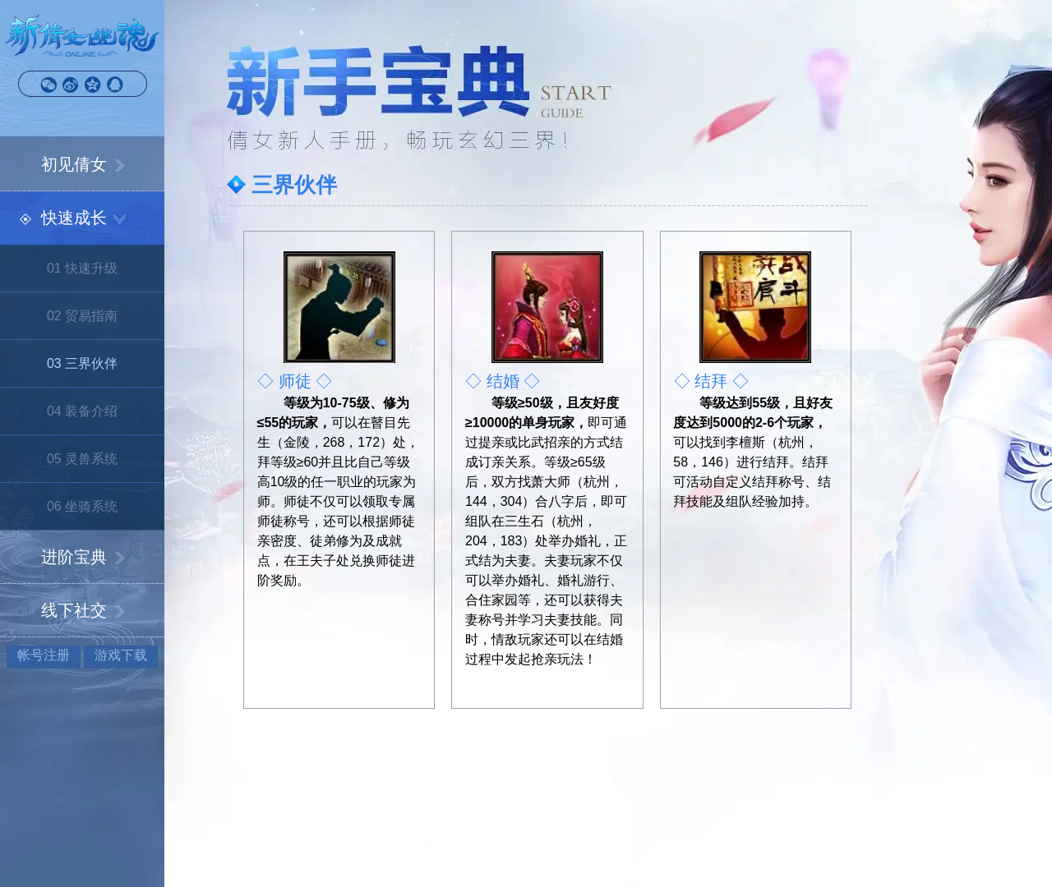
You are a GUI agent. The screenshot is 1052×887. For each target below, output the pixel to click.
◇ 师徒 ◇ (294, 381)
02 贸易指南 (82, 316)
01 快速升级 (82, 268)
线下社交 (74, 610)
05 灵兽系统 (82, 459)
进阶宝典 (74, 557)
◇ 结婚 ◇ (502, 381)
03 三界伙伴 (82, 363)
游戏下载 (121, 655)
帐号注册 (43, 655)
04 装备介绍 (82, 411)
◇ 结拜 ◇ (711, 381)
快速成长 (74, 218)
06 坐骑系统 (82, 506)
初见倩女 (74, 164)
